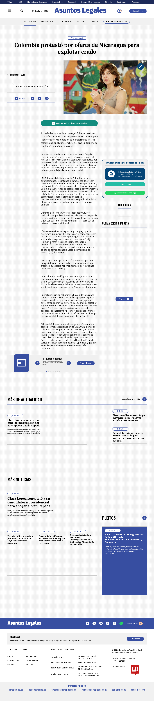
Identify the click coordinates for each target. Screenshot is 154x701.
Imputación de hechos (90, 2)
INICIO (10, 656)
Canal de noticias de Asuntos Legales (69, 123)
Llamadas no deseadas (37, 2)
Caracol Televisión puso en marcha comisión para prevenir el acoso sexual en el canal (128, 437)
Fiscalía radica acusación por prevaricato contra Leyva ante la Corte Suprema (129, 418)
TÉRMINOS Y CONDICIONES (62, 668)
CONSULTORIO (47, 22)
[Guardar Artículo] (20, 98)
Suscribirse (138, 11)
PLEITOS (81, 22)
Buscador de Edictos (116, 22)
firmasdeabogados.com (94, 690)
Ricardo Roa (57, 2)
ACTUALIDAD (30, 22)
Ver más (124, 299)
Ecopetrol (72, 2)
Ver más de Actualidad (134, 399)
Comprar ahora (125, 184)
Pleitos (109, 518)
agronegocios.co (37, 690)
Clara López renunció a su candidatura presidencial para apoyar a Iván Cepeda (23, 423)
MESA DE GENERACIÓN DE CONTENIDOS (87, 657)
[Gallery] (53, 361)
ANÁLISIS (94, 22)
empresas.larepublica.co (63, 690)
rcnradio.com (138, 690)
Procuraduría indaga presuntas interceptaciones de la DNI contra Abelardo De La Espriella (82, 540)
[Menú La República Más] (9, 11)
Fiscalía (108, 2)
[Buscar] (22, 11)
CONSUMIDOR (66, 22)
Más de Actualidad (24, 399)
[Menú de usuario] (119, 11)
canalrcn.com (119, 690)
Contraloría (121, 2)
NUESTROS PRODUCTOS (61, 663)
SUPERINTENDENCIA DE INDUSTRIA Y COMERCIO (88, 674)
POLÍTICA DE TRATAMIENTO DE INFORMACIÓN (89, 668)
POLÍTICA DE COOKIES (60, 674)
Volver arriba (135, 624)
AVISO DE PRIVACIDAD (87, 663)
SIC (20, 2)
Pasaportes (136, 2)
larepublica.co (16, 690)
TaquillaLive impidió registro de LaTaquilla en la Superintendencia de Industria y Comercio (124, 538)
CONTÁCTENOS (57, 657)
